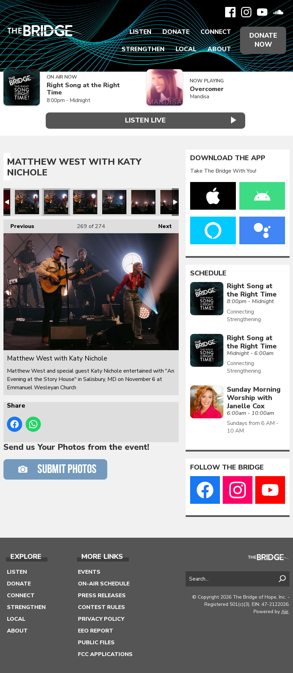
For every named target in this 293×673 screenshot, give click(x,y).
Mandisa (199, 96)
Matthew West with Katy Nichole (27, 201)
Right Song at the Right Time (83, 89)
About (218, 49)
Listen (139, 32)
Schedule (208, 272)
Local (184, 49)
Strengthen (141, 49)
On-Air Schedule (104, 582)
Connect (214, 32)
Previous (18, 223)
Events (89, 571)
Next (161, 223)
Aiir (284, 611)
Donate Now (262, 40)
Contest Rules (101, 606)
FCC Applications (105, 653)
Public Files (96, 641)
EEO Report (95, 630)
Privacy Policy (101, 618)
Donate (174, 32)
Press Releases (102, 594)
